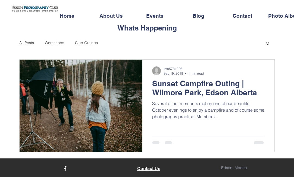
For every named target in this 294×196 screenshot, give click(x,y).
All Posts (26, 42)
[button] (267, 44)
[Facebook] (65, 168)
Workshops (54, 42)
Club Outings (86, 42)
